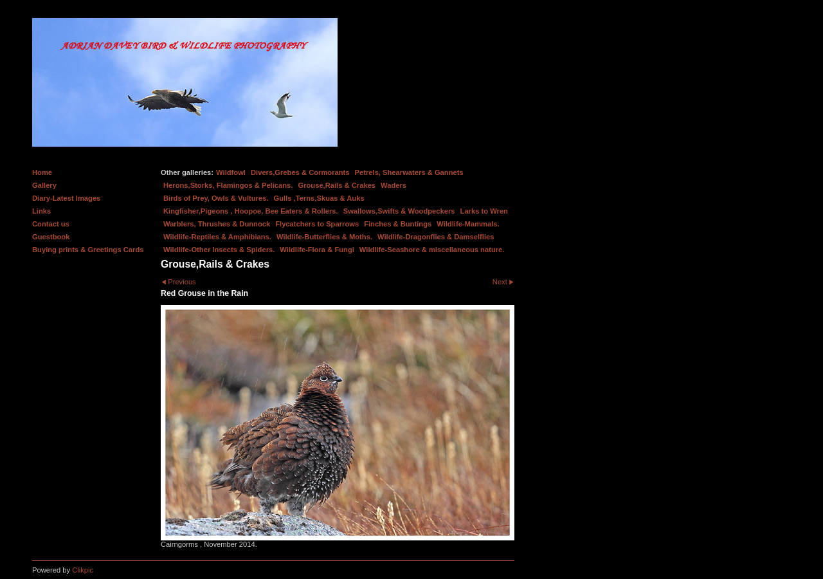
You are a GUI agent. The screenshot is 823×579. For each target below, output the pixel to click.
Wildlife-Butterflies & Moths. (324, 237)
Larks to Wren (484, 211)
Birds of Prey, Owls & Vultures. (216, 198)
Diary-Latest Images (66, 198)
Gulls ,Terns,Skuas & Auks (319, 198)
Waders (393, 185)
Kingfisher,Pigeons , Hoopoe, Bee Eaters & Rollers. (250, 211)
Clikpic (82, 570)
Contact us (50, 224)
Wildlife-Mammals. (468, 224)
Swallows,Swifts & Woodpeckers (399, 211)
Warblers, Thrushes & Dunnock (216, 224)
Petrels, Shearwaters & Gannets (409, 172)
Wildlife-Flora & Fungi (317, 249)
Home (42, 172)
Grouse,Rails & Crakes (336, 185)
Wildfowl (231, 172)
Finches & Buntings (397, 224)
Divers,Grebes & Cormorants (300, 172)
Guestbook (50, 237)
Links (41, 211)
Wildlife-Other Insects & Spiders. (219, 249)
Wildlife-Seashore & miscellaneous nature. (432, 249)
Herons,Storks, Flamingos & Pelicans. (228, 185)
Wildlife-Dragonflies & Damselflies (435, 237)
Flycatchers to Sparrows (317, 224)
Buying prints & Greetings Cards (87, 249)
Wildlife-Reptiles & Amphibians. (217, 237)
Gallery (44, 185)
